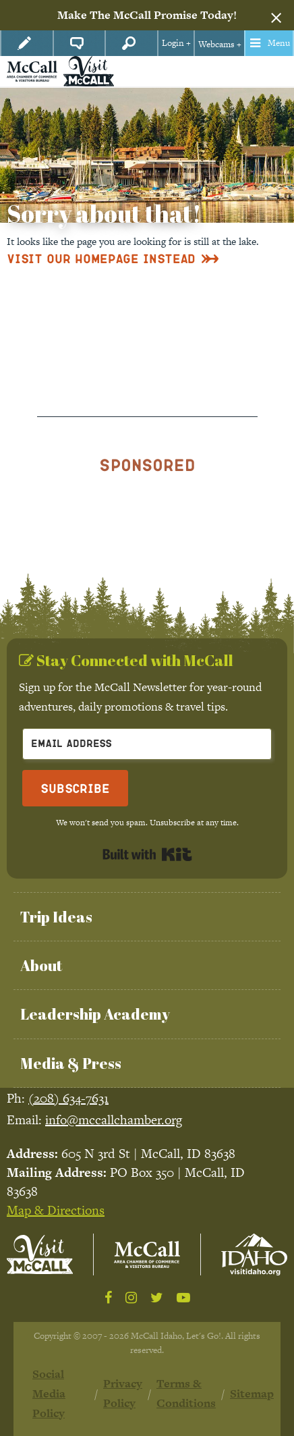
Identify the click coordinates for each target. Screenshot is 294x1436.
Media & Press (70, 1063)
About (41, 965)
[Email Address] (147, 744)
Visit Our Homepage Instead (101, 258)
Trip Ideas (56, 917)
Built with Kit (147, 854)
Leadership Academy (95, 1014)
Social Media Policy (48, 1393)
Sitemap (252, 1393)
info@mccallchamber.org (113, 1120)
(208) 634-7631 (68, 1098)
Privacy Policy (122, 1393)
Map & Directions (56, 1210)
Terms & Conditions (186, 1393)
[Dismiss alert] (276, 15)
